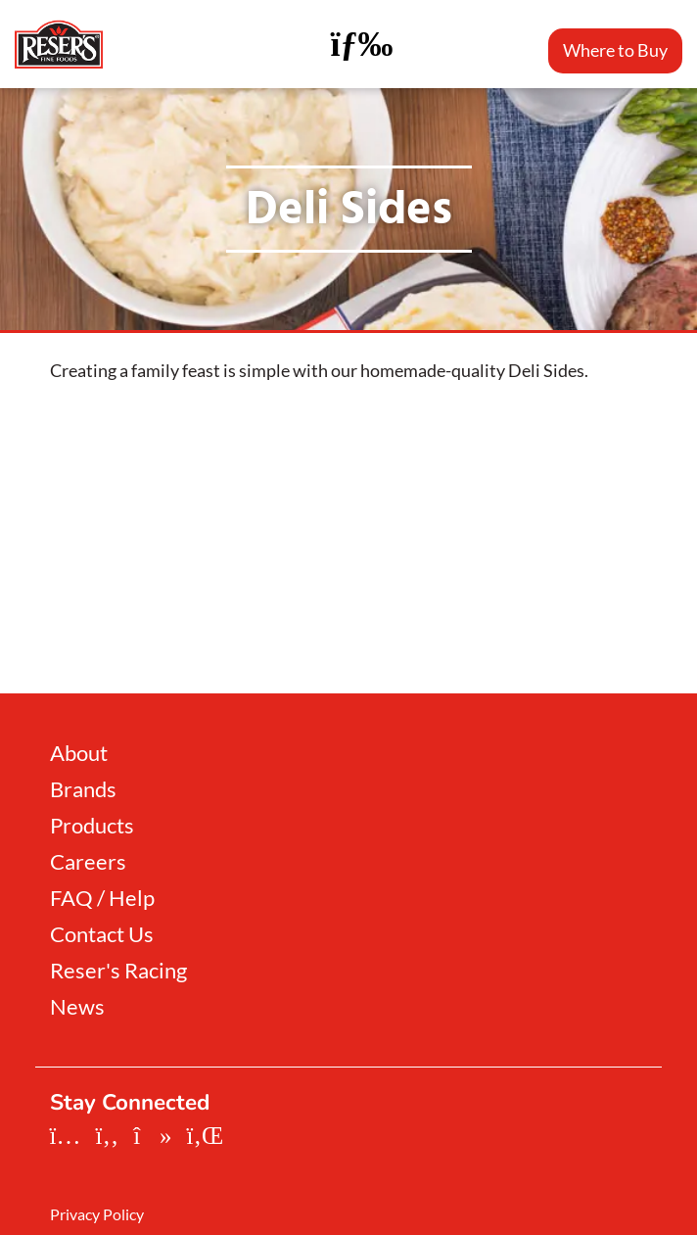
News (77, 1007)
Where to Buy (615, 50)
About (79, 753)
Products (92, 825)
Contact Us (102, 934)
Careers (88, 862)
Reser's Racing (118, 970)
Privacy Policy (97, 1214)
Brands (83, 789)
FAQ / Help (102, 898)
